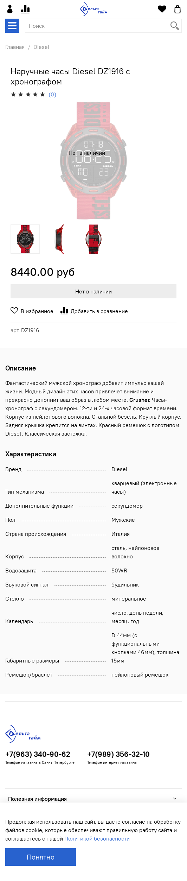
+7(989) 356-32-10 (118, 754)
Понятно (40, 857)
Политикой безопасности (97, 838)
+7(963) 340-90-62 (37, 754)
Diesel (41, 46)
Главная (15, 46)
